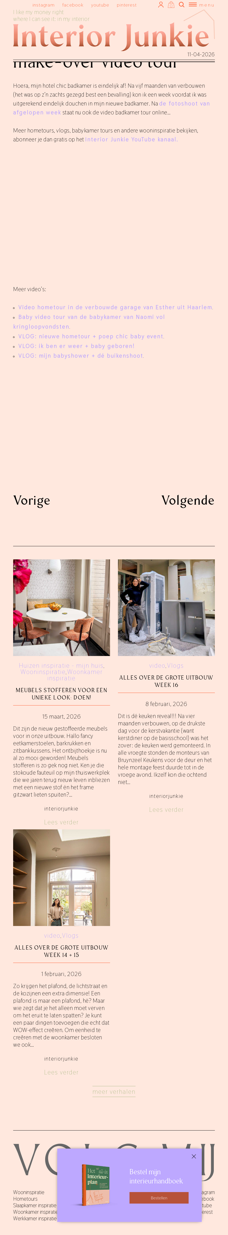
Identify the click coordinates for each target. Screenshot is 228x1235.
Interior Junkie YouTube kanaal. (131, 139)
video (157, 665)
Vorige (32, 500)
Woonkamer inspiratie (75, 675)
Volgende (188, 500)
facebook (73, 5)
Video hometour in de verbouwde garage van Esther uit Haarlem (115, 307)
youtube (100, 5)
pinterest (127, 5)
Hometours (25, 1198)
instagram (44, 5)
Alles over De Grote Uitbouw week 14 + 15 (61, 951)
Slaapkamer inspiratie (34, 1205)
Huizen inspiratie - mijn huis (61, 665)
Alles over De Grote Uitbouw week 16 (166, 681)
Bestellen (159, 1197)
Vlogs (175, 665)
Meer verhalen (114, 1092)
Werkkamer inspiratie (35, 1218)
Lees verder (61, 822)
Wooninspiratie (43, 672)
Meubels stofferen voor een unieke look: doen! (61, 694)
